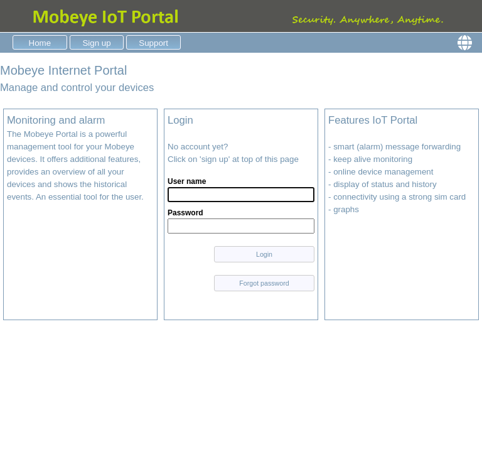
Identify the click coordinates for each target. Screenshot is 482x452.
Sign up (96, 43)
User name (187, 181)
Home (40, 43)
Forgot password (264, 283)
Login (264, 254)
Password (185, 212)
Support (153, 43)
